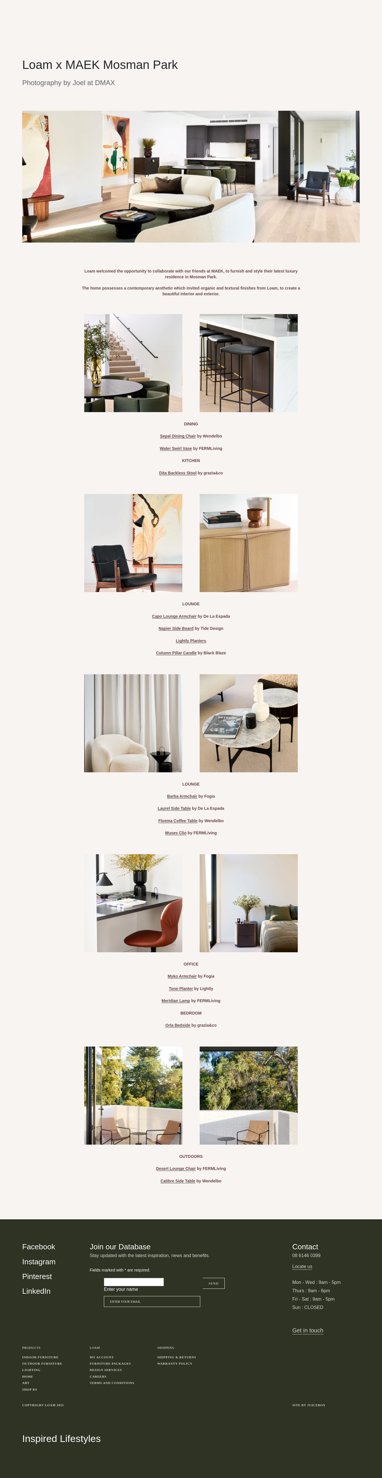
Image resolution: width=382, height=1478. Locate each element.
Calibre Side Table (177, 1181)
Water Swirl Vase (176, 448)
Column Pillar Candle (176, 653)
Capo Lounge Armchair (174, 616)
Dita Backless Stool (178, 473)
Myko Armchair (182, 976)
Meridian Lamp (176, 1000)
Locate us (302, 1266)
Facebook (38, 1246)
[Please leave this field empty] (134, 1282)
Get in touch (307, 1330)
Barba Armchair (182, 796)
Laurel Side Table (174, 808)
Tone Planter (181, 988)
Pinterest (37, 1276)
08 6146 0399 (306, 1255)
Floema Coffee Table (178, 820)
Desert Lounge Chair (176, 1168)
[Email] (152, 1301)
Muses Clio (176, 833)
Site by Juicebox (308, 1405)
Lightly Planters (191, 640)
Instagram (39, 1261)
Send (214, 1283)
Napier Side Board (176, 628)
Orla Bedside (177, 1025)
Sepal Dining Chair (178, 436)
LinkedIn (36, 1291)
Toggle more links (355, 1405)
